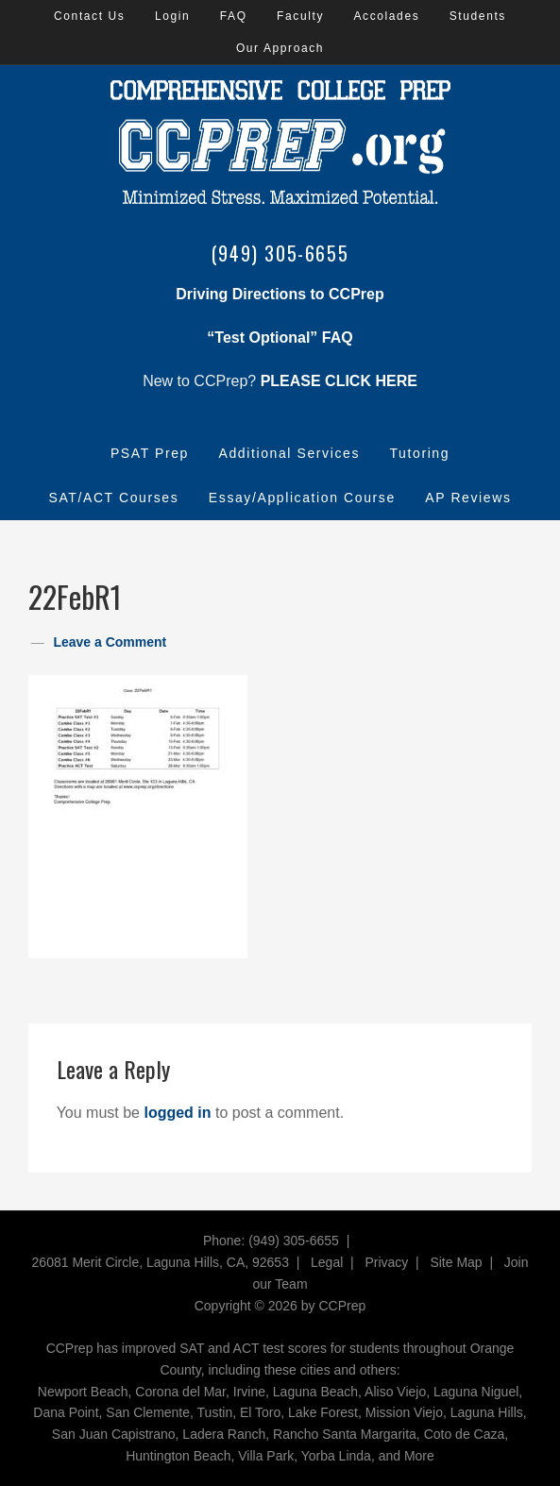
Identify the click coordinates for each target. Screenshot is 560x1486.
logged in (177, 1113)
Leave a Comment (109, 642)
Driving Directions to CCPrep (279, 294)
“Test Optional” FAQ (279, 337)
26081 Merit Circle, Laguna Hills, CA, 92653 (160, 1262)
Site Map (456, 1262)
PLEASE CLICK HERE (339, 381)
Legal (327, 1262)
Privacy (386, 1262)
